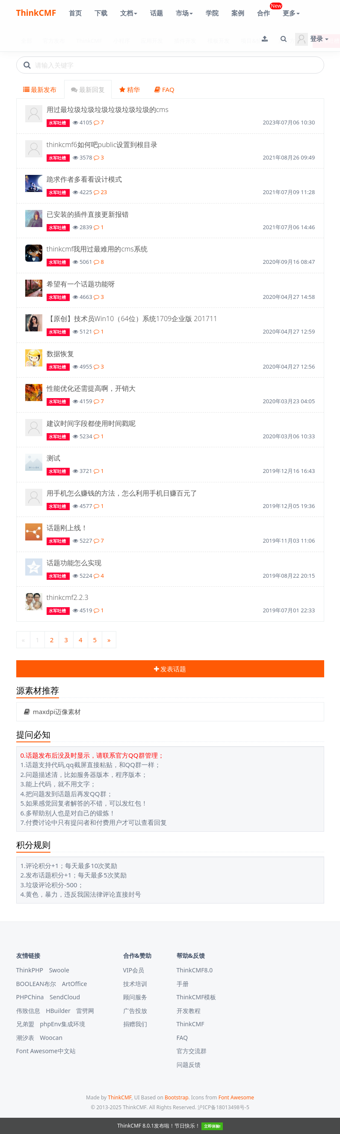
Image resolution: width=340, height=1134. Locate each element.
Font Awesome (236, 1097)
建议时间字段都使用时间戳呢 (91, 423)
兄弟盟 (25, 1024)
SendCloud (65, 997)
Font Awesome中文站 (46, 1051)
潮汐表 (25, 1038)
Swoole (59, 970)
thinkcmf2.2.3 (68, 597)
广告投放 (135, 1011)
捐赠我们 (135, 1024)
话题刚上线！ (67, 527)
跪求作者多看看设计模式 (84, 179)
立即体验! (212, 1126)
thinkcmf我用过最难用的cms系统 (97, 249)
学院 (212, 13)
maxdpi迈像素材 (52, 711)
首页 (75, 13)
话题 (156, 13)
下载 (101, 13)
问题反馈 (189, 1064)
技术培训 (135, 984)
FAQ (164, 89)
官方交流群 (192, 1051)
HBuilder (58, 1011)
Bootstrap (177, 1097)
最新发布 (40, 89)
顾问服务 (135, 997)
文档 (128, 13)
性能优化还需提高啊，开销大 (91, 388)
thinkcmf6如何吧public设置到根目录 (102, 144)
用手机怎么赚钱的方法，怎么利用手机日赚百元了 (122, 493)
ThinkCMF (36, 12)
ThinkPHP (30, 970)
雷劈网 (85, 1011)
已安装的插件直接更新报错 (88, 214)
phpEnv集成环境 (62, 1024)
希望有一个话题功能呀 (81, 284)
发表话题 (170, 668)
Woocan (51, 1038)
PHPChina (30, 997)
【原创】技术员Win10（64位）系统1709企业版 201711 (132, 318)
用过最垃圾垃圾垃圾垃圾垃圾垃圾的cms (108, 109)
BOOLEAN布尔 (36, 984)
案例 (237, 13)
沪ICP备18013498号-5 (223, 1107)
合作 (266, 9)
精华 (129, 89)
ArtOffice (74, 984)
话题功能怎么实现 (74, 562)
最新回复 (88, 89)
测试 (53, 458)
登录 (311, 39)
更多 (291, 13)
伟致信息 (28, 1011)
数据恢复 (60, 353)
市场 (184, 13)
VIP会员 (134, 970)
